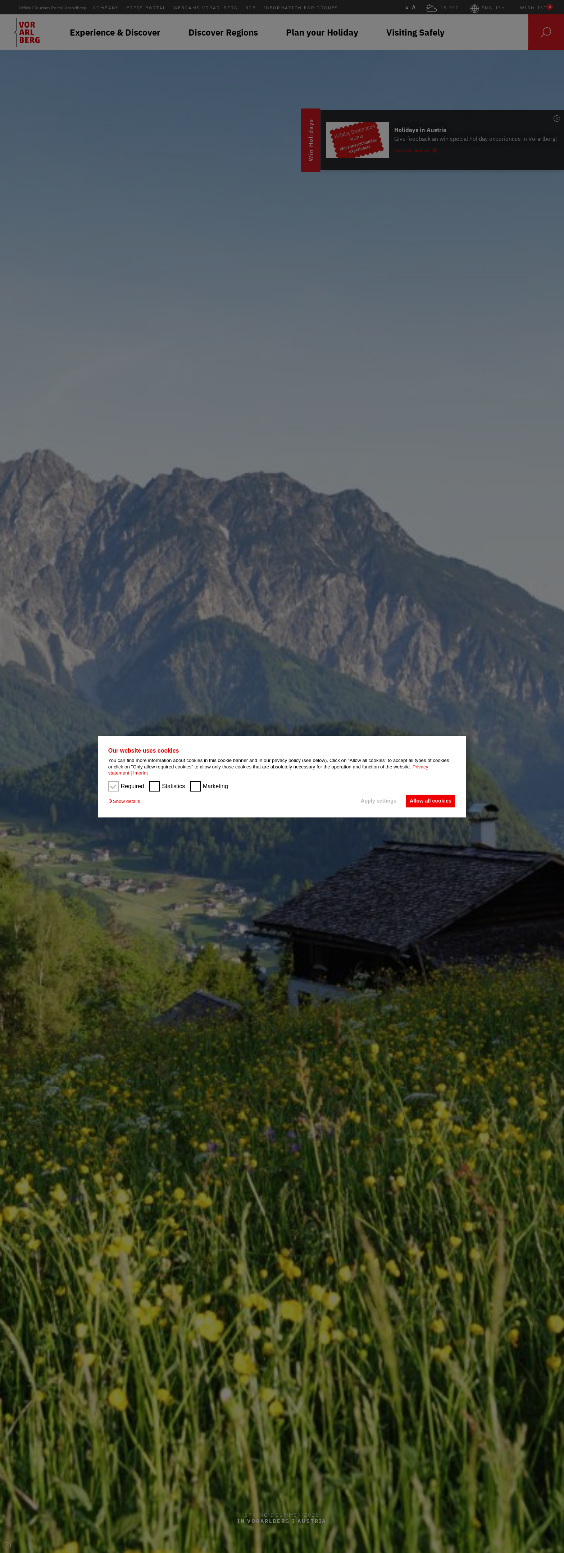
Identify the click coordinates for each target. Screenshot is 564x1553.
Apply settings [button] (377, 801)
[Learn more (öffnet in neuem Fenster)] (494, 140)
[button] (126, 801)
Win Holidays (414, 140)
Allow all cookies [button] (430, 801)
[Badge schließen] (556, 117)
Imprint (140, 773)
